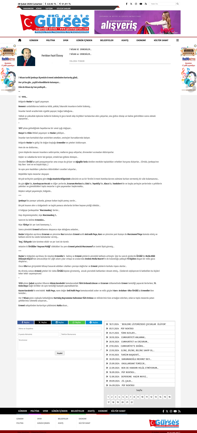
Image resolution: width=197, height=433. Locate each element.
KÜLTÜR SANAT (161, 40)
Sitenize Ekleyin (38, 430)
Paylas (25, 320)
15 (165, 395)
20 (122, 400)
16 (169, 395)
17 (108, 400)
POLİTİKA (50, 40)
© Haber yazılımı (166, 430)
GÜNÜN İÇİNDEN (84, 40)
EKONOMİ (141, 40)
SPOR (65, 40)
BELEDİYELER (106, 40)
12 (151, 395)
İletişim (49, 8)
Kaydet (60, 351)
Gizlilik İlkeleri (63, 8)
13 (156, 395)
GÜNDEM (33, 40)
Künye (38, 8)
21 (127, 400)
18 (113, 400)
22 (132, 400)
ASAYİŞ (124, 40)
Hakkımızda (28, 8)
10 (142, 395)
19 (118, 400)
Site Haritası (23, 430)
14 (160, 395)
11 (147, 395)
